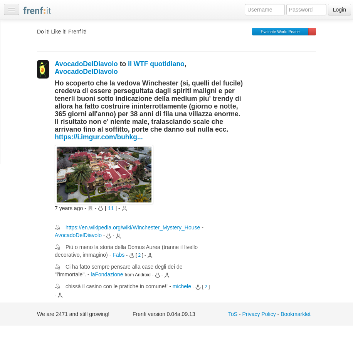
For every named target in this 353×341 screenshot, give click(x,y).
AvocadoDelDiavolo (86, 64)
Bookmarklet (296, 314)
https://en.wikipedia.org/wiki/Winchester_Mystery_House (133, 227)
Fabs (118, 255)
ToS (232, 314)
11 (111, 208)
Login (339, 10)
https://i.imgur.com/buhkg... (99, 137)
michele (182, 286)
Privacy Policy (259, 314)
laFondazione (107, 274)
